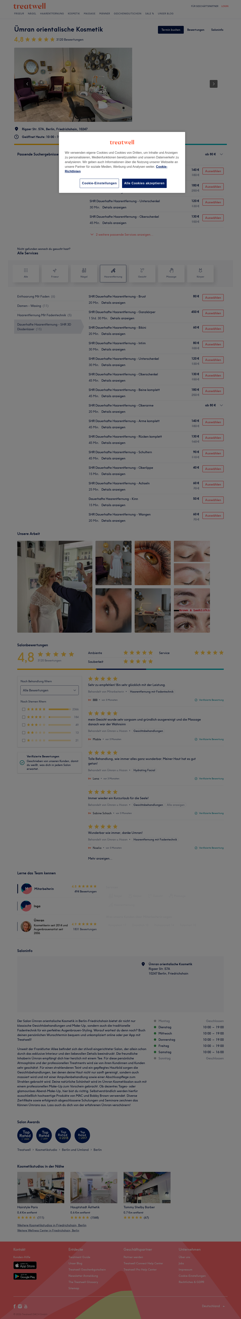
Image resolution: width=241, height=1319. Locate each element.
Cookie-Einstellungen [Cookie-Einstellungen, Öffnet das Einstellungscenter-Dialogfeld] (99, 183)
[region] (122, 162)
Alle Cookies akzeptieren (144, 183)
